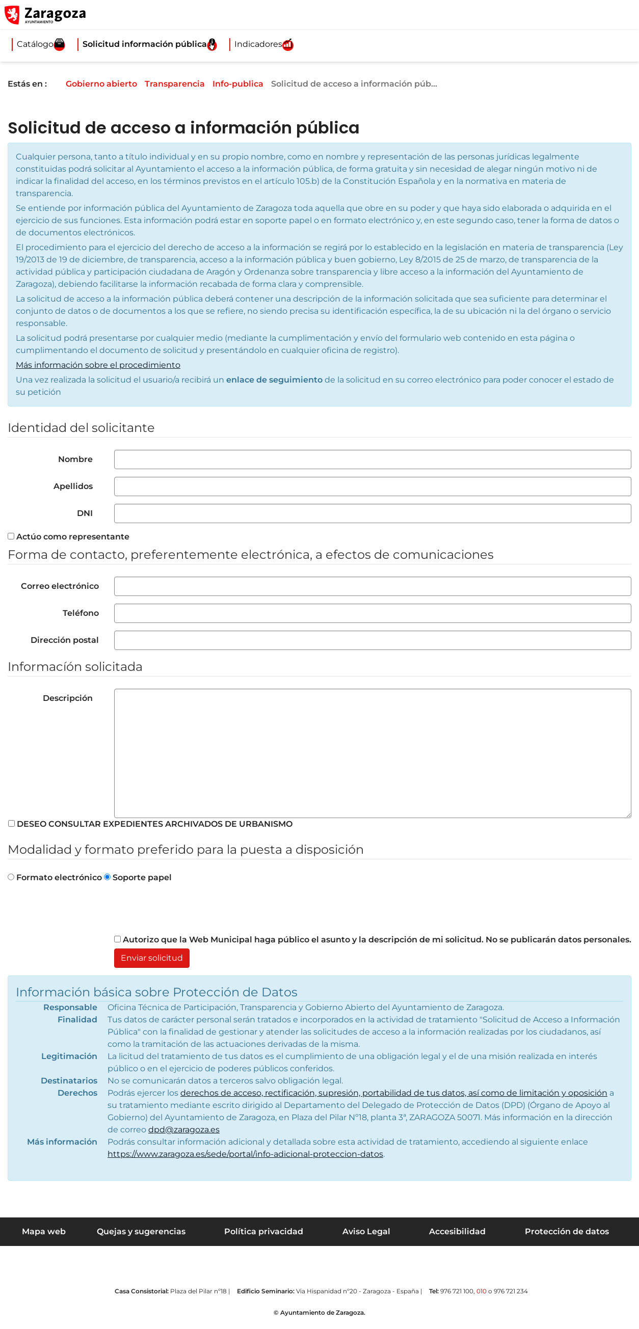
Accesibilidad (457, 1231)
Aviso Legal (366, 1231)
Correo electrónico (60, 586)
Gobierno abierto (108, 84)
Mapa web (44, 1231)
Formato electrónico (55, 877)
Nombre (77, 459)
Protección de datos (567, 1231)
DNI (87, 513)
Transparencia (183, 84)
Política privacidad (263, 1231)
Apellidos (75, 486)
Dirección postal (65, 640)
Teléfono (81, 613)
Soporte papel (138, 877)
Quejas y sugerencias (141, 1231)
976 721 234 (511, 1291)
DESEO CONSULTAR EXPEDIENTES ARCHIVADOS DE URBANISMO (150, 824)
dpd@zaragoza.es (184, 1129)
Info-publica (247, 84)
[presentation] (191, 914)
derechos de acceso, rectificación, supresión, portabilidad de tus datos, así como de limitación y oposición (393, 1093)
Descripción (70, 698)
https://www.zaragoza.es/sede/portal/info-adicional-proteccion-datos (245, 1154)
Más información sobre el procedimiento (98, 365)
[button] (583, 14)
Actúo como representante (68, 536)
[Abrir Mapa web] (624, 14)
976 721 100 (456, 1291)
